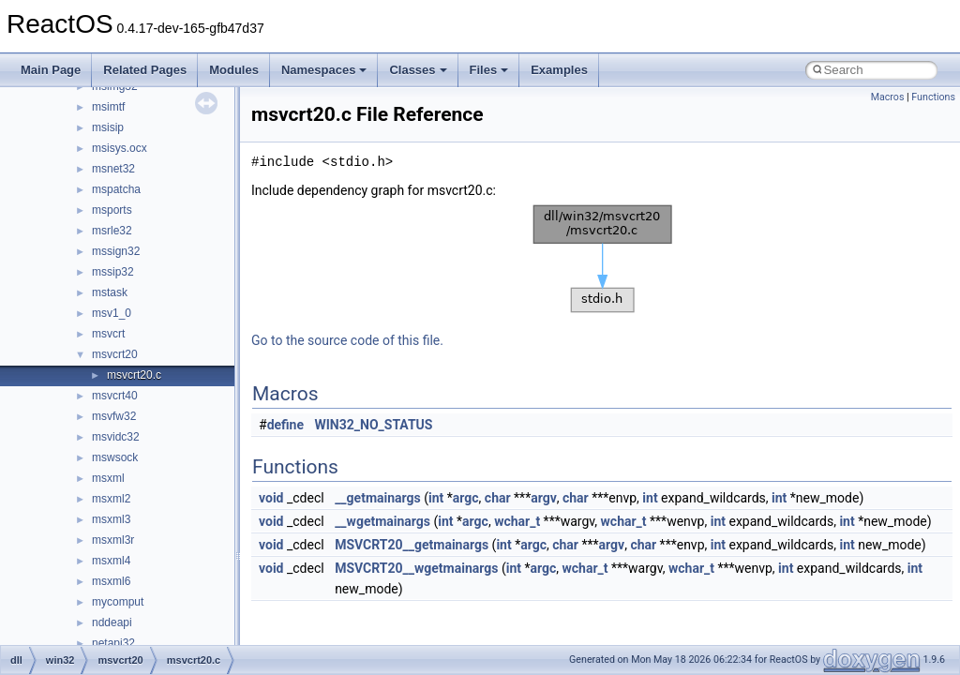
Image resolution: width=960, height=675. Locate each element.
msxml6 (111, 581)
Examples (559, 70)
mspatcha (116, 189)
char (498, 497)
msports (112, 210)
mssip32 (113, 271)
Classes (417, 70)
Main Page (51, 70)
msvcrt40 (115, 395)
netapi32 (113, 643)
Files (489, 70)
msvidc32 (116, 436)
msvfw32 (114, 416)
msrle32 (112, 230)
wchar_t (517, 521)
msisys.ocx (119, 148)
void (271, 497)
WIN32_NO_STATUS (374, 424)
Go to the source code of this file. (347, 340)
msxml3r (113, 540)
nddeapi (112, 622)
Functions (933, 97)
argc (466, 497)
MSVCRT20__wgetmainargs (416, 568)
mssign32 (116, 251)
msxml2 (111, 498)
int (435, 497)
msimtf (108, 106)
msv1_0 (111, 313)
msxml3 (111, 519)
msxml (108, 478)
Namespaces (324, 70)
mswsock (115, 457)
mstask (110, 292)
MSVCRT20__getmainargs (411, 544)
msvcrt (108, 333)
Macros (888, 97)
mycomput (117, 601)
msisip (108, 127)
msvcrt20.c (134, 375)
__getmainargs (378, 497)
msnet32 (113, 168)
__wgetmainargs (382, 521)
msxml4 (111, 560)
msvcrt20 (115, 354)
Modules (234, 70)
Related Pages (145, 70)
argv (544, 497)
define (285, 424)
